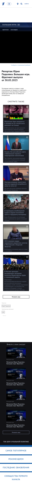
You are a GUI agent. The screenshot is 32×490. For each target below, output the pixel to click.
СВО (3, 312)
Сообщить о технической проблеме (20, 65)
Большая (9, 25)
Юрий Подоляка (6, 306)
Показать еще (16, 297)
